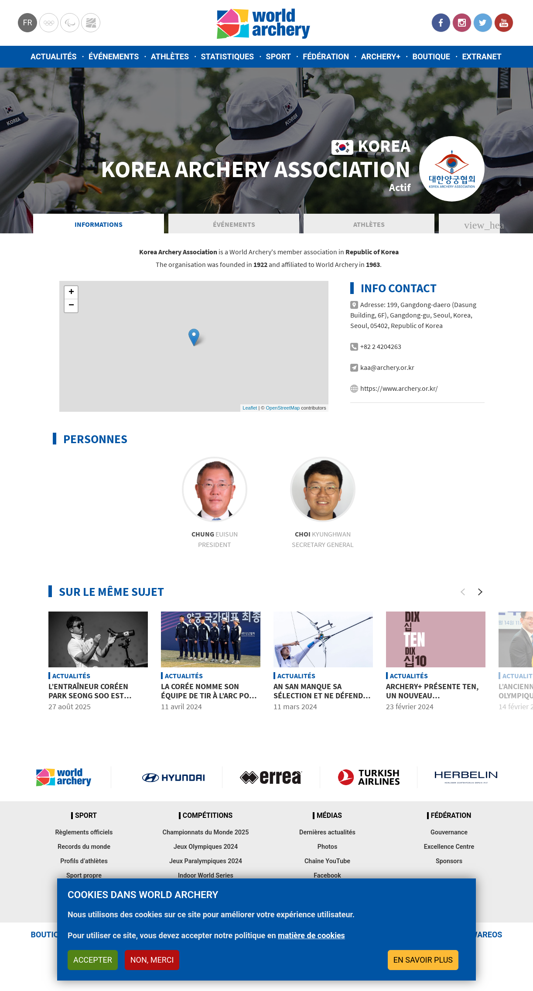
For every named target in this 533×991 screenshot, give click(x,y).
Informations (99, 224)
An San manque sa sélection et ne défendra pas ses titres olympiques (322, 700)
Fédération (326, 56)
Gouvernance (449, 832)
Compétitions (207, 816)
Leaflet (250, 407)
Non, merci (152, 959)
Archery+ (380, 56)
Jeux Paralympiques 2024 (205, 861)
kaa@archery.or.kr (387, 367)
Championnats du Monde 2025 (205, 832)
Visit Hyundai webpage (173, 777)
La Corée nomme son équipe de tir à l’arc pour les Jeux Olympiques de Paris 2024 (210, 700)
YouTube (503, 22)
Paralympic (69, 22)
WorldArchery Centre (90, 22)
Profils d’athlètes (84, 861)
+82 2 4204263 (380, 346)
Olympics (48, 22)
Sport (278, 56)
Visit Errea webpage (271, 777)
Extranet (481, 56)
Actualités (54, 56)
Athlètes (170, 56)
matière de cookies (311, 935)
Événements (114, 56)
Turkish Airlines (369, 777)
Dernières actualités (327, 832)
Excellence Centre (449, 847)
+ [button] (71, 292)
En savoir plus (423, 959)
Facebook (441, 22)
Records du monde (84, 847)
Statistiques (227, 56)
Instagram (462, 22)
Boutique (431, 56)
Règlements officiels (84, 832)
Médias (329, 816)
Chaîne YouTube (327, 861)
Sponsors (449, 861)
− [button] (71, 305)
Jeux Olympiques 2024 (206, 847)
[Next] (480, 592)
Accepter (92, 959)
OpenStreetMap (283, 407)
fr (27, 22)
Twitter (482, 22)
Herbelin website (466, 777)
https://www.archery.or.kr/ (399, 388)
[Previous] (462, 592)
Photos (328, 847)
